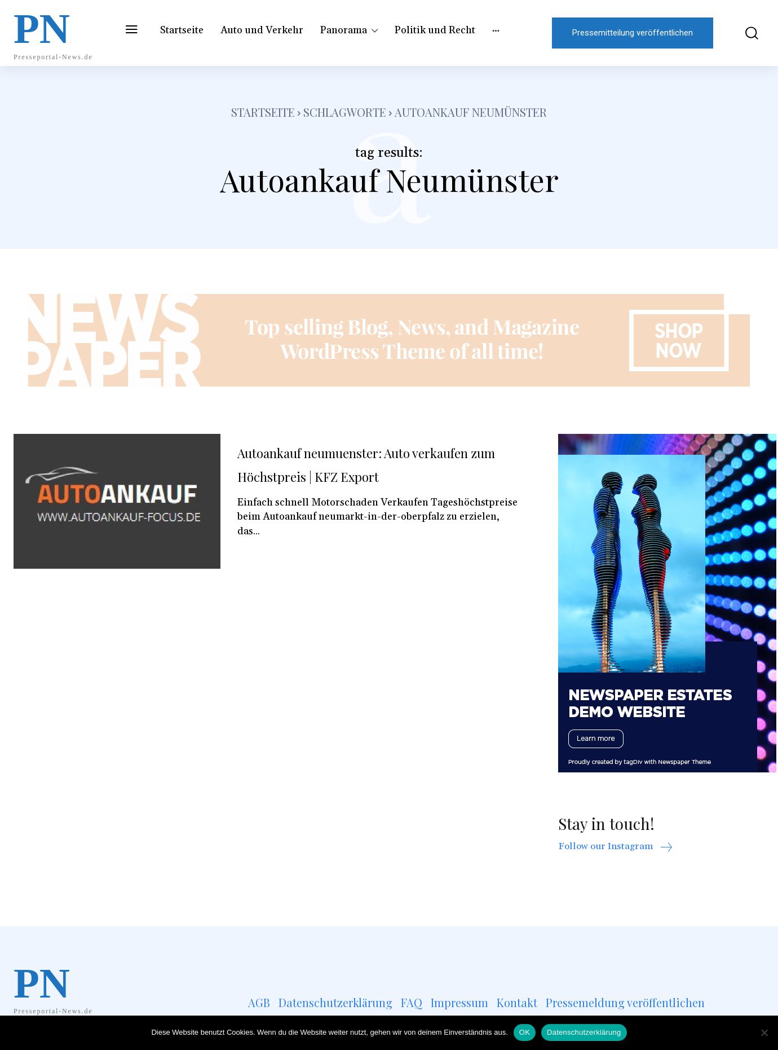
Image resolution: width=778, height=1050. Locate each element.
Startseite (263, 112)
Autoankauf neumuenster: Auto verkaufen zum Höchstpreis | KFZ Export (362, 475)
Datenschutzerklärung (584, 1032)
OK (524, 1032)
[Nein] (764, 1032)
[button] (744, 33)
